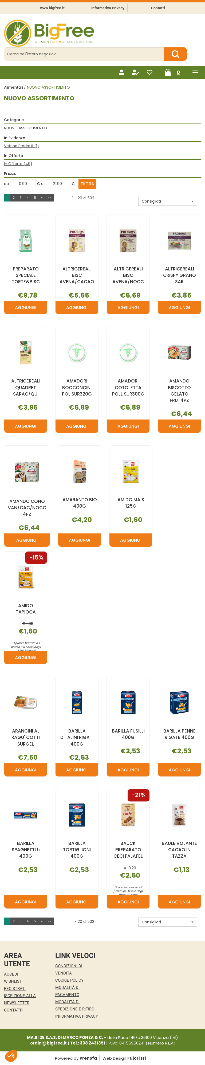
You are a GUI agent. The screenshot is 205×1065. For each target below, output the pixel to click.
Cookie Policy (69, 980)
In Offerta (18, 163)
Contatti (158, 8)
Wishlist (13, 981)
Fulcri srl (136, 1058)
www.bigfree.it (52, 8)
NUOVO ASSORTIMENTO (25, 128)
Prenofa (88, 1058)
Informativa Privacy (107, 8)
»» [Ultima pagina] (49, 197)
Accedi (11, 974)
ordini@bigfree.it (48, 1043)
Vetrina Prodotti (21, 146)
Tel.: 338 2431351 (87, 1043)
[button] (167, 201)
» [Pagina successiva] (42, 197)
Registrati (15, 988)
